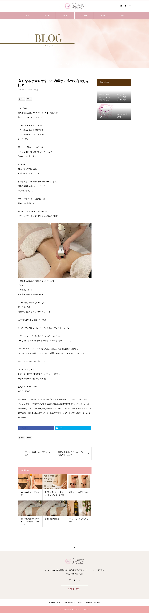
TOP (27, 15)
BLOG (121, 15)
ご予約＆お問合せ (74, 589)
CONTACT (102, 15)
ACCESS (84, 15)
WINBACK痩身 (32, 90)
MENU (65, 15)
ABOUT (46, 15)
